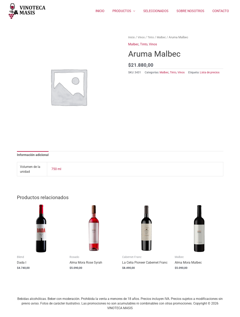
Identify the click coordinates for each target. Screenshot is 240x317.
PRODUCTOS (127, 11)
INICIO (107, 11)
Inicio (132, 37)
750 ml (56, 169)
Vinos (142, 37)
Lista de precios (209, 72)
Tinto (152, 37)
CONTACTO (221, 11)
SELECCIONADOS (159, 11)
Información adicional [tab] (33, 155)
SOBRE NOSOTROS (193, 11)
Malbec (164, 37)
